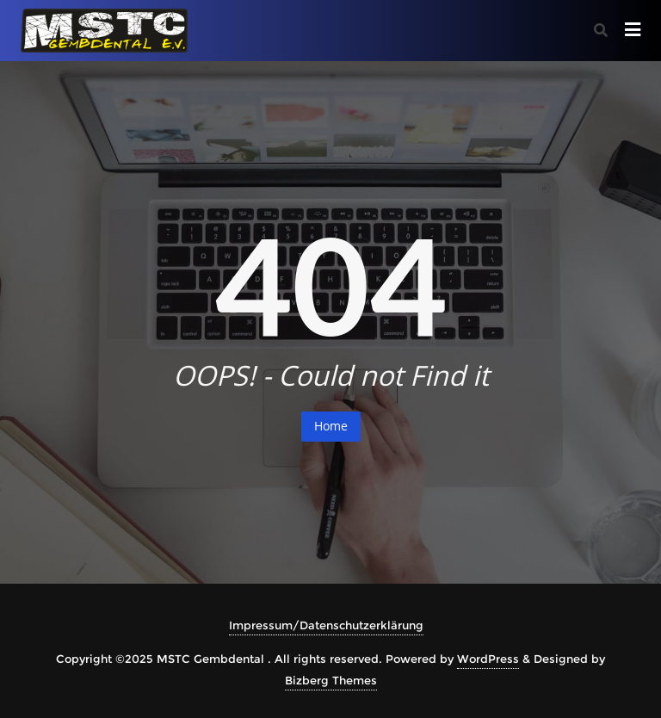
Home (331, 426)
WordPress (488, 658)
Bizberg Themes (331, 680)
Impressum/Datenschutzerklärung (326, 625)
